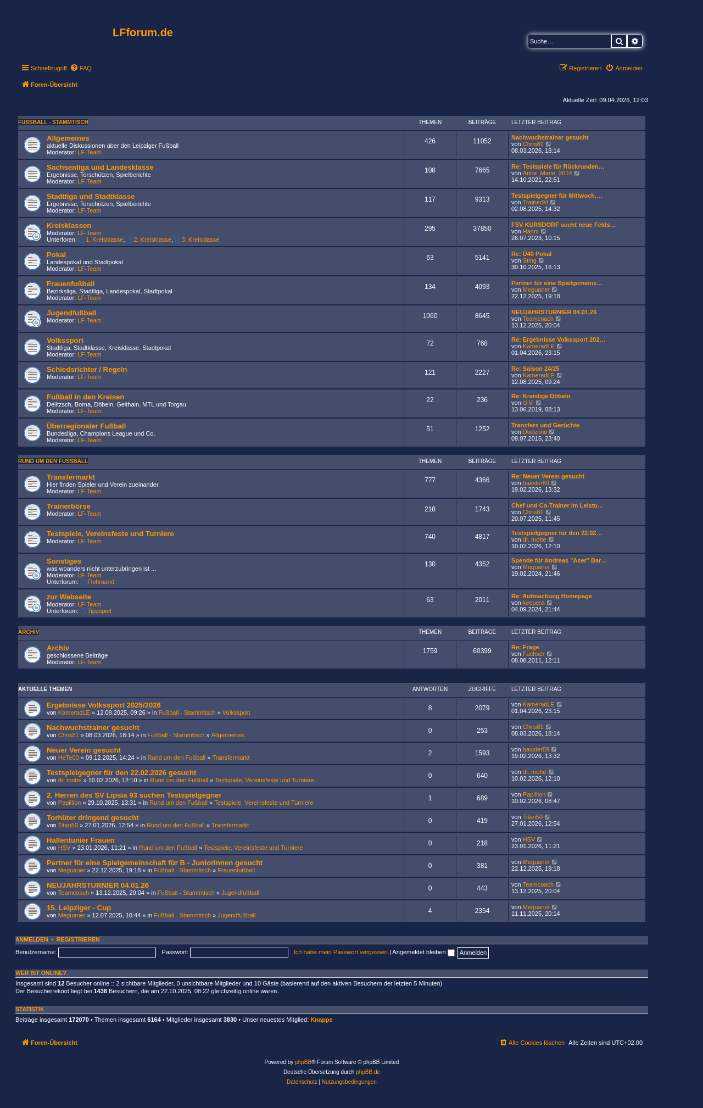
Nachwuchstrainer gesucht (550, 137)
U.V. (528, 402)
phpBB (303, 1062)
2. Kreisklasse (149, 239)
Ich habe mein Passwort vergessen (341, 952)
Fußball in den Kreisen (85, 397)
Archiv (28, 632)
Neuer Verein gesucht (84, 750)
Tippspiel (95, 611)
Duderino (535, 431)
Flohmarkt (97, 581)
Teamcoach (538, 318)
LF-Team (89, 152)
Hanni (531, 231)
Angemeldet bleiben (423, 952)
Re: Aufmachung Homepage (551, 596)
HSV (64, 847)
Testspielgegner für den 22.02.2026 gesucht (121, 773)
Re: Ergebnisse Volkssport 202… (558, 339)
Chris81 (533, 144)
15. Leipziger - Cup (79, 908)
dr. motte (534, 539)
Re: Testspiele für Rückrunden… (558, 166)
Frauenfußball (70, 284)
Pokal (56, 254)
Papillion (69, 802)
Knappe (321, 1019)
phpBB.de (368, 1072)
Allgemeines (68, 138)
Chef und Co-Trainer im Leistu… (557, 505)
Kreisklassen (69, 225)
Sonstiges (64, 561)
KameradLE (539, 346)
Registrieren (78, 939)
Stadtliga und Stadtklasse (91, 196)
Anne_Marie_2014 (547, 173)
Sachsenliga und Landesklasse (100, 167)
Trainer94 (536, 202)
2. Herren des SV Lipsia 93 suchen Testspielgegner (134, 795)
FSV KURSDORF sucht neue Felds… (563, 224)
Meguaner (536, 289)
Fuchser (534, 653)
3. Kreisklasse (197, 239)
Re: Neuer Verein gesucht (547, 476)
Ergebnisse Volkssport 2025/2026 (104, 705)
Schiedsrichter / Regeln (87, 369)
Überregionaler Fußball (86, 426)
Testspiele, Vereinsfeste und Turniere (110, 534)
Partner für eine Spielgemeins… (556, 283)
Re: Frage (525, 647)
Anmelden (31, 939)
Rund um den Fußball (53, 461)
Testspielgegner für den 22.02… (556, 533)
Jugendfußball (71, 313)
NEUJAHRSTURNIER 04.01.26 (553, 312)
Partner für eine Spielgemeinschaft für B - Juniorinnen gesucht (155, 863)
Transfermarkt (71, 477)
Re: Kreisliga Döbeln (541, 396)
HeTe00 (68, 757)
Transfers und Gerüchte (545, 425)
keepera (534, 602)
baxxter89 (536, 483)
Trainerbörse (69, 506)
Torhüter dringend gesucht (93, 818)
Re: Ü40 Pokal (531, 253)
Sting (530, 260)
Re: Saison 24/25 (535, 368)
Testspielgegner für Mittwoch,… (556, 195)
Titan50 (68, 825)
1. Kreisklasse (101, 239)
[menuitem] (81, 68)
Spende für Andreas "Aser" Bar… (559, 560)
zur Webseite (69, 597)
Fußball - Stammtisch (53, 122)
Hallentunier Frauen (81, 840)
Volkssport (65, 340)
